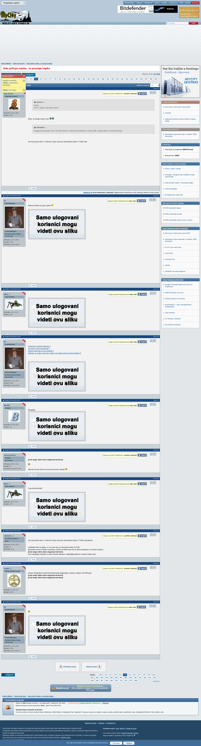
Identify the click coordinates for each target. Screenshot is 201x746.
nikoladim (8, 536)
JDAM (167, 265)
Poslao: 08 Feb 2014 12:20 (12, 336)
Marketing (195, 3)
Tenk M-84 (169, 253)
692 (122, 79)
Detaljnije (105, 703)
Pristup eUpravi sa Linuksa (175, 299)
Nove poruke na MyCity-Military (175, 228)
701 (121, 680)
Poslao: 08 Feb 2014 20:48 (12, 602)
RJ (5, 201)
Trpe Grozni (8, 94)
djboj (6, 294)
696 (141, 79)
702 (126, 680)
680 (65, 79)
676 (45, 79)
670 (106, 675)
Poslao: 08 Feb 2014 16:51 (12, 478)
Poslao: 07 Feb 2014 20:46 (12, 195)
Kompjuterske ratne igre (174, 195)
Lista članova (173, 3)
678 (55, 79)
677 (50, 79)
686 (93, 79)
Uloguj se (139, 3)
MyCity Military (129, 3)
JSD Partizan (170, 313)
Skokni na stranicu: (143, 85)
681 (69, 79)
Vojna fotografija (171, 189)
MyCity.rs (122, 728)
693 (127, 79)
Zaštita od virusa (131, 728)
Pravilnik (164, 3)
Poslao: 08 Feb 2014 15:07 (12, 400)
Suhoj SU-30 (170, 259)
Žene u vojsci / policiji (173, 169)
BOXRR (7, 405)
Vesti (117, 728)
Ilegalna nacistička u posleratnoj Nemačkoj (10, 83)
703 (130, 680)
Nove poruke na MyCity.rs (173, 280)
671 (110, 675)
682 (74, 79)
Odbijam (129, 743)
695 (136, 79)
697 (146, 79)
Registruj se (148, 3)
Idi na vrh (156, 681)
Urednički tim (111, 723)
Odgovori (30, 75)
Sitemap (101, 723)
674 (36, 79)
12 (154, 199)
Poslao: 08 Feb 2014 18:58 (12, 563)
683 (79, 79)
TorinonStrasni (10, 455)
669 (101, 675)
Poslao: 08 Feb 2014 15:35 (12, 450)
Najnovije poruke (90, 723)
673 (31, 79)
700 (116, 680)
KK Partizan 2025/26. (173, 325)
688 (103, 79)
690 (113, 79)
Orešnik (168, 113)
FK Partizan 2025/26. (173, 319)
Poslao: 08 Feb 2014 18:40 (12, 530)
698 (151, 79)
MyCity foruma (66, 737)
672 (26, 79)
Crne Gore (9, 90)
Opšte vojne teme (19, 63)
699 (156, 79)
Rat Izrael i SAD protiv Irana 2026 (177, 107)
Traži (181, 3)
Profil (33, 188)
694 (132, 79)
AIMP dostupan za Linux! (174, 293)
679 (60, 79)
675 (41, 79)
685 (89, 79)
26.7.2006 (157, 74)
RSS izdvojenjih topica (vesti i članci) (178, 220)
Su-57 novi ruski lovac (173, 247)
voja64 (6, 568)
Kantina (156, 3)
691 (117, 79)
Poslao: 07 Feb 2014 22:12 (12, 289)
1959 (135, 680)
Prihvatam (116, 743)
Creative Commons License (129, 733)
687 (98, 79)
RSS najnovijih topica (173, 208)
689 (108, 79)
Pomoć (187, 3)
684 (84, 79)
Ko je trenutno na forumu (15, 700)
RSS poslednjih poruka (173, 214)
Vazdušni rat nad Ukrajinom (175, 271)
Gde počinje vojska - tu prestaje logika (39, 63)
